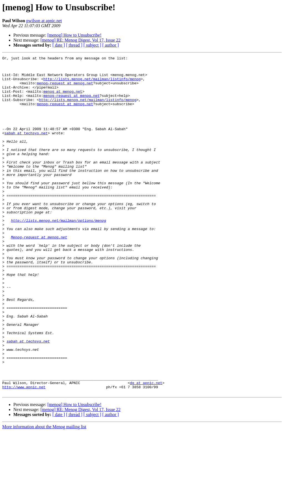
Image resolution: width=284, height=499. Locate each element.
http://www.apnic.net (23, 453)
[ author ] (110, 45)
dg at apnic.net (146, 448)
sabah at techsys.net (26, 148)
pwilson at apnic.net (44, 20)
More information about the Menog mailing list (44, 494)
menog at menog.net (62, 98)
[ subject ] (92, 45)
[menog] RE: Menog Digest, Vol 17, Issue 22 (80, 40)
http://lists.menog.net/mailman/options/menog (58, 253)
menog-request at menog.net (65, 88)
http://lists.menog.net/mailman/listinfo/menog (92, 83)
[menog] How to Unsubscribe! (74, 35)
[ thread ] (74, 45)
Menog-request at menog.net (39, 273)
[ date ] (58, 45)
